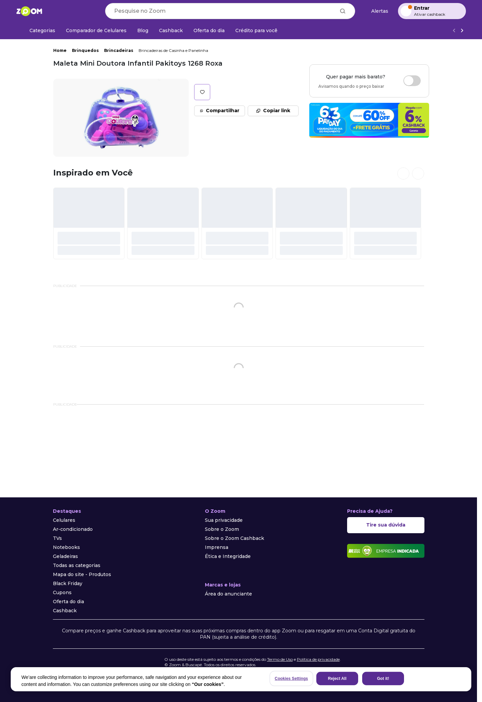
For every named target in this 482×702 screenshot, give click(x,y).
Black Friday (67, 583)
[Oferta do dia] (209, 30)
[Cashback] (171, 30)
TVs (57, 538)
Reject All (337, 678)
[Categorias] (38, 30)
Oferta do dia (68, 602)
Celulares (64, 520)
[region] (241, 679)
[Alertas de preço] (376, 11)
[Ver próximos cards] (418, 173)
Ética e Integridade (228, 556)
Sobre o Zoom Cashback (234, 538)
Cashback (65, 611)
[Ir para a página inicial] (29, 11)
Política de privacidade (318, 659)
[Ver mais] (462, 30)
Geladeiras (65, 556)
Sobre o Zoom (222, 529)
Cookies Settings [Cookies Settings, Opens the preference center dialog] (291, 678)
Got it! (383, 678)
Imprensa (216, 547)
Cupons (62, 592)
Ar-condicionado (73, 529)
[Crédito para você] (256, 30)
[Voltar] (454, 30)
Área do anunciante (228, 594)
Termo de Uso (280, 659)
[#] (89, 223)
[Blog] (143, 30)
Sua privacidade (224, 520)
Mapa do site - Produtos (82, 574)
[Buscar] (343, 11)
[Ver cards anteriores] (403, 173)
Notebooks (66, 547)
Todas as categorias (76, 565)
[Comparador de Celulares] (96, 30)
